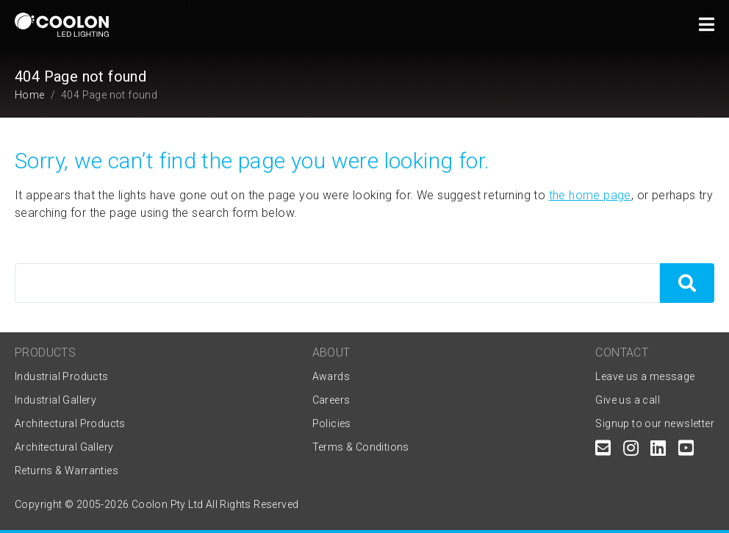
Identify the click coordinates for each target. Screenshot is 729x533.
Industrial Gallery (55, 400)
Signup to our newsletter (654, 423)
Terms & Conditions (360, 447)
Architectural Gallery (64, 447)
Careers (331, 400)
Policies (331, 423)
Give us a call (627, 400)
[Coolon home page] (62, 24)
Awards (331, 376)
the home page (590, 195)
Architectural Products (70, 423)
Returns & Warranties (66, 470)
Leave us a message (644, 376)
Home (30, 95)
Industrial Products (62, 376)
